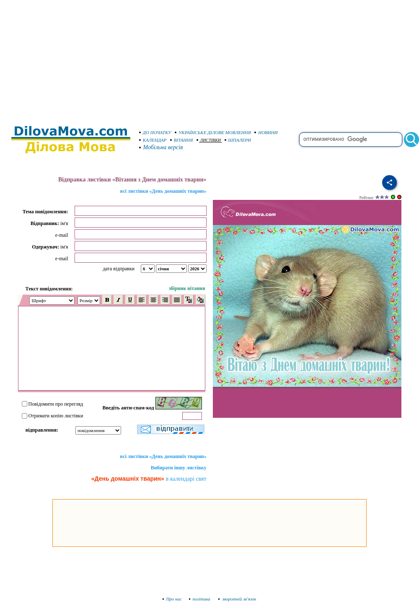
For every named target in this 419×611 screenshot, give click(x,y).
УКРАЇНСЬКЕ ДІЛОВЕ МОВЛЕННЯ (213, 132)
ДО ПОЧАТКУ (155, 132)
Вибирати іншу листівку (179, 468)
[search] (350, 139)
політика (200, 598)
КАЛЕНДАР (153, 139)
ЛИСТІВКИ (209, 140)
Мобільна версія (161, 147)
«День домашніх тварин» (127, 478)
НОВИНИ (266, 132)
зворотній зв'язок (237, 598)
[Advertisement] (209, 58)
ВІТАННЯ (181, 139)
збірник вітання (187, 288)
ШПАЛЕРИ (238, 139)
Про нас (172, 598)
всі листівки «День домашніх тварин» (163, 191)
